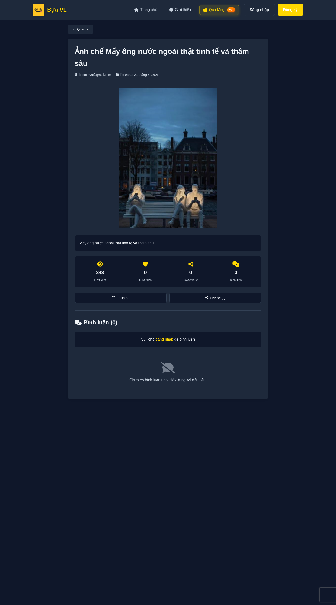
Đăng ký (290, 10)
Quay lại (80, 29)
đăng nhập (164, 339)
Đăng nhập (259, 10)
